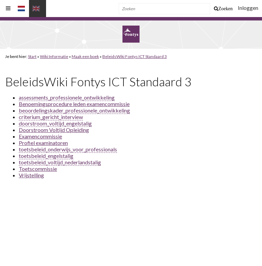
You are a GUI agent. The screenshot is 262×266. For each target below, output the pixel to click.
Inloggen (248, 7)
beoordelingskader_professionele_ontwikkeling (74, 110)
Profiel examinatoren (43, 142)
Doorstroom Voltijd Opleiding (54, 130)
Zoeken (225, 8)
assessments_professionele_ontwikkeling (67, 97)
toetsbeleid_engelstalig (46, 155)
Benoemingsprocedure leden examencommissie (74, 104)
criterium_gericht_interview (51, 117)
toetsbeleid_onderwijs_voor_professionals (68, 149)
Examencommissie (40, 136)
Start (32, 56)
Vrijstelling (31, 175)
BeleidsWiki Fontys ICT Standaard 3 (134, 56)
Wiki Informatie (54, 56)
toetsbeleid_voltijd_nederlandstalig (60, 162)
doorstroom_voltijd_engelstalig (55, 123)
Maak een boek (85, 56)
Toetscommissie (38, 168)
